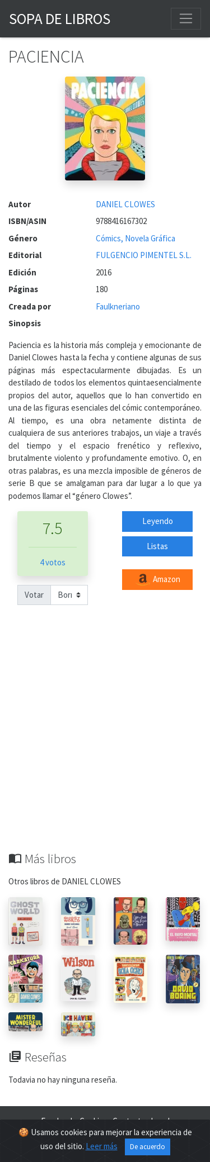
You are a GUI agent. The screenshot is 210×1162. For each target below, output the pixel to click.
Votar (34, 594)
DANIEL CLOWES (125, 204)
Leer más (102, 1146)
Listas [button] (157, 546)
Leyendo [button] (157, 521)
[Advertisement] (105, 741)
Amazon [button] (157, 580)
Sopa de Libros (59, 18)
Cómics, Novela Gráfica (135, 238)
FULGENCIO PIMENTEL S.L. (144, 255)
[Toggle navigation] (186, 18)
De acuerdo (147, 1146)
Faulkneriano (118, 306)
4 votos (53, 562)
